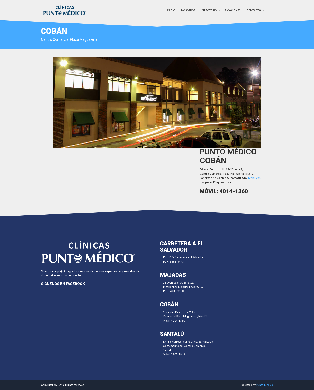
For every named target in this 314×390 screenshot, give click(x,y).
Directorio (209, 10)
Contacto (254, 10)
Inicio (171, 10)
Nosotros (188, 10)
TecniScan (254, 178)
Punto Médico (264, 384)
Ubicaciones (231, 10)
